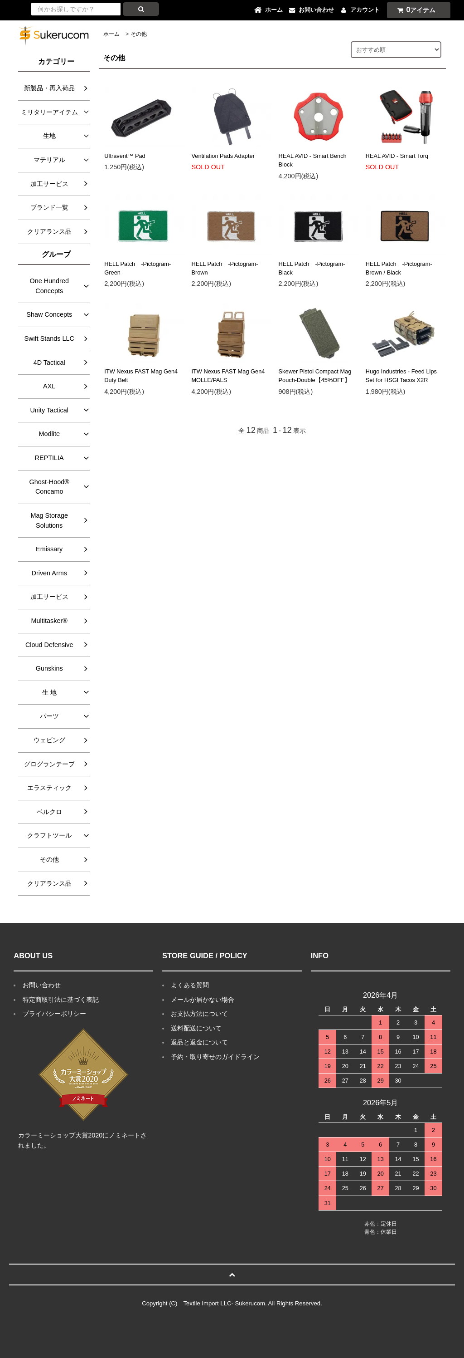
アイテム (414, 10)
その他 (138, 34)
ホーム (111, 34)
